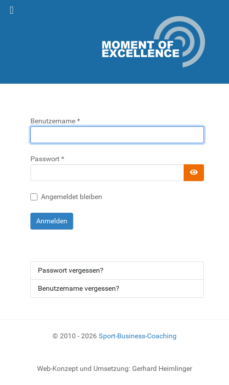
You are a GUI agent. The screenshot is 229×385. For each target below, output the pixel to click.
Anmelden (51, 221)
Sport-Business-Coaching (138, 336)
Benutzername (55, 121)
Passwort (47, 159)
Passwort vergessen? (70, 270)
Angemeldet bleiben (71, 196)
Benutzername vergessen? (78, 288)
